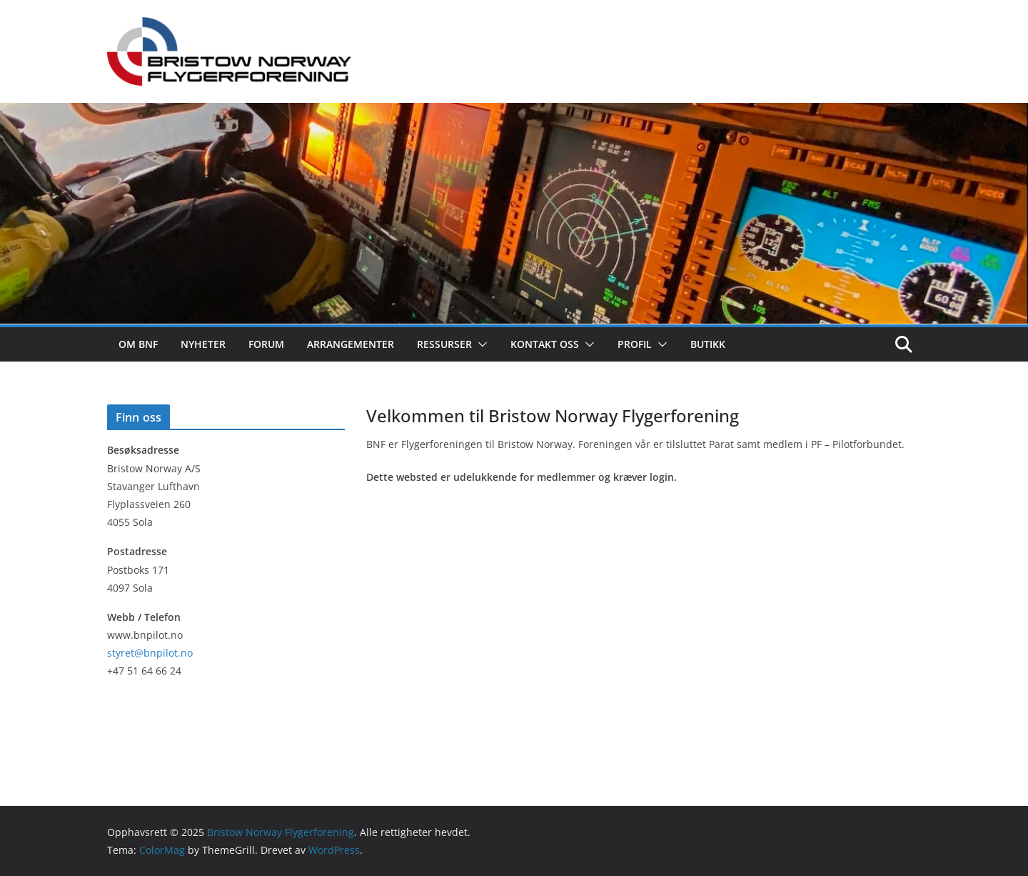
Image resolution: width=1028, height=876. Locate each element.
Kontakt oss (544, 344)
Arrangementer (350, 344)
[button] (480, 344)
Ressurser (444, 344)
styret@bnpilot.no (150, 653)
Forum (266, 344)
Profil (635, 344)
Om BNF (138, 344)
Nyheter (203, 344)
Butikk (707, 344)
